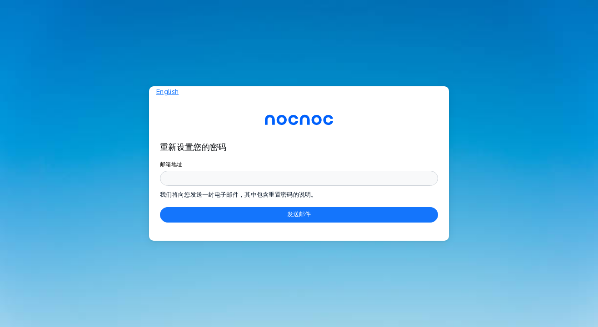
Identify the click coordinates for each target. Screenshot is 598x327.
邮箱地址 (171, 164)
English (167, 91)
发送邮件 (299, 214)
